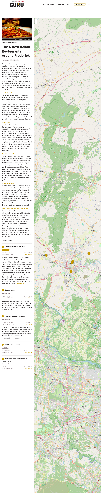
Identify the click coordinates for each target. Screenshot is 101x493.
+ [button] (35, 20)
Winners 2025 (79, 4)
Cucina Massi (6, 122)
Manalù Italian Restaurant (10, 93)
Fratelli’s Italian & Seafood (10, 154)
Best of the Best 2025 (9, 42)
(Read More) (20, 283)
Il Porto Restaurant (8, 183)
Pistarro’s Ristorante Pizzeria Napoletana (15, 208)
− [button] (35, 22)
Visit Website (28, 254)
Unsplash (29, 39)
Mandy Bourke (23, 39)
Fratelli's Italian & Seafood (13, 316)
